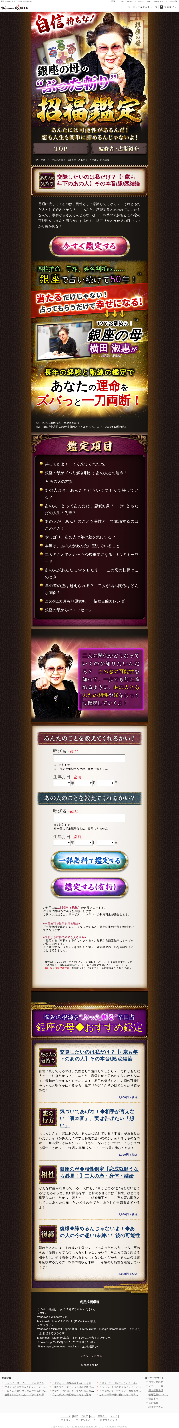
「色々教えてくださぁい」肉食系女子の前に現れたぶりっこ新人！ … (137, 1391)
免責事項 (153, 1398)
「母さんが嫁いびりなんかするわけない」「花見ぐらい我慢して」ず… (44, 1391)
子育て (114, 1)
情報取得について (158, 1394)
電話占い (102, 1416)
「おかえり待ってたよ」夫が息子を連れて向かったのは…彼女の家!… (43, 1383)
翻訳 (75, 1416)
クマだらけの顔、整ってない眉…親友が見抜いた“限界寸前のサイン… (90, 1391)
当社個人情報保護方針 (57, 968)
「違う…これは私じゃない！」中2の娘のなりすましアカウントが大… (137, 1383)
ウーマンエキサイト (87, 1420)
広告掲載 (153, 1403)
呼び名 (60, 751)
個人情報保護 (155, 1390)
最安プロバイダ (108, 1420)
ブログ (84, 1416)
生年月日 (62, 777)
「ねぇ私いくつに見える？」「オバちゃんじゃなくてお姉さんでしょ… (138, 1387)
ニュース (66, 1416)
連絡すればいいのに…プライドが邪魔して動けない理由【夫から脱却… (44, 1394)
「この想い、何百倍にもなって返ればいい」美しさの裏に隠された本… (91, 1394)
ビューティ (140, 1)
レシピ (130, 1)
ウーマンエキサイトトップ (142, 7)
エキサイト (170, 7)
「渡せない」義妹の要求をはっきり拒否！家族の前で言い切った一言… (91, 1383)
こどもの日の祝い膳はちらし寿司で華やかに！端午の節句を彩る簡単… (138, 1394)
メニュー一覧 (171, 1)
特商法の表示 (155, 1407)
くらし (122, 1)
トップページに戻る (89, 1355)
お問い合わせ (155, 1381)
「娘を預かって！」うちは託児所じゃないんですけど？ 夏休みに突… (90, 1387)
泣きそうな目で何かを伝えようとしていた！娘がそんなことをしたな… (44, 1387)
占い (149, 1)
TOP (35, 160)
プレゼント (158, 1)
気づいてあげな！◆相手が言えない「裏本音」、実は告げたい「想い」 (97, 1118)
